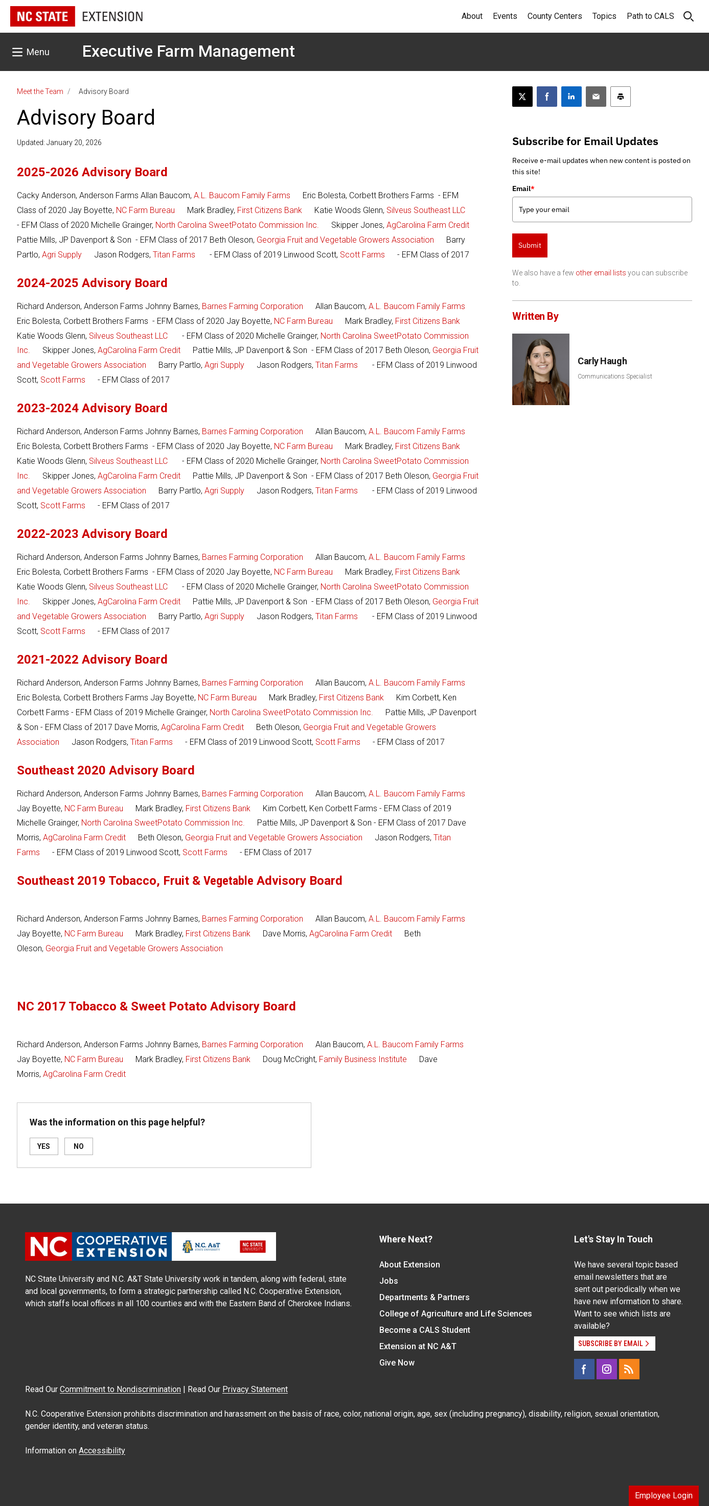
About (472, 16)
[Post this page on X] (522, 96)
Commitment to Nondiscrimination (120, 1389)
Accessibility (102, 1450)
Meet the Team (40, 91)
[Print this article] (620, 96)
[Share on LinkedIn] (571, 96)
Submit (529, 245)
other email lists (601, 273)
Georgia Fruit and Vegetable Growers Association (345, 240)
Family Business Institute (363, 1059)
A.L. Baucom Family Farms (242, 195)
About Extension (409, 1264)
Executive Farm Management (188, 51)
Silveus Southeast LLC (425, 210)
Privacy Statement (255, 1389)
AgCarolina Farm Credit (427, 225)
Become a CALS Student (424, 1330)
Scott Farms (362, 255)
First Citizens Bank (269, 210)
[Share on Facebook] (547, 96)
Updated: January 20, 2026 (59, 142)
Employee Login (664, 1495)
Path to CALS (650, 16)
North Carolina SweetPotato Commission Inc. (237, 225)
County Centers (555, 16)
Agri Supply (62, 255)
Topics (604, 16)
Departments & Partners (424, 1297)
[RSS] (629, 1369)
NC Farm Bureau (145, 210)
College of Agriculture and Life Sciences (455, 1314)
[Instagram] (607, 1369)
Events (505, 16)
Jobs (388, 1281)
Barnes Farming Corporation (252, 306)
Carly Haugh (602, 361)
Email (523, 188)
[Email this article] (596, 96)
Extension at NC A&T (417, 1346)
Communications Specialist (615, 376)
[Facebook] (584, 1369)
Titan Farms (174, 255)
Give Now (397, 1363)
